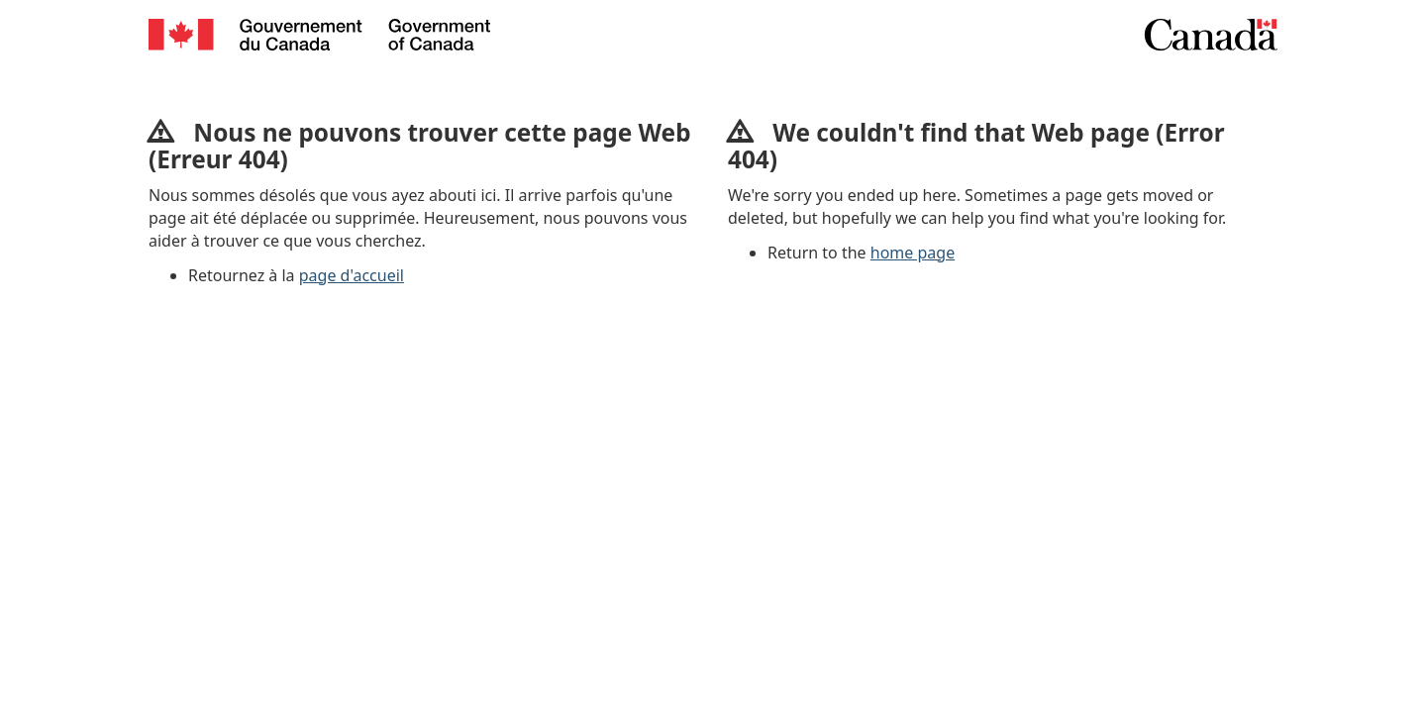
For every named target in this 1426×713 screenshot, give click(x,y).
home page (912, 252)
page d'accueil (351, 275)
